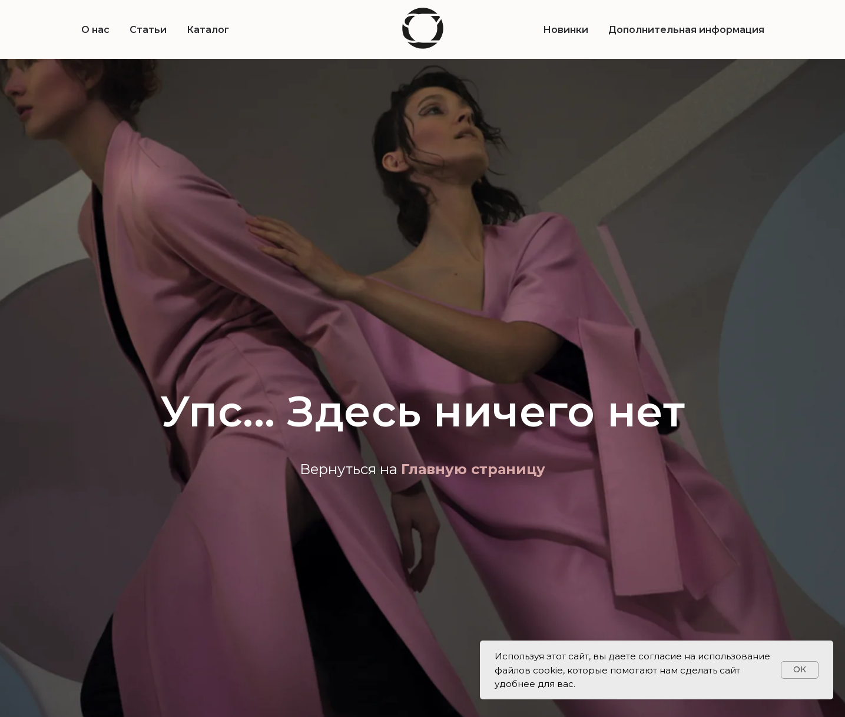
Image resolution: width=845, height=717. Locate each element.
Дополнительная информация (686, 29)
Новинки (565, 29)
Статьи (148, 29)
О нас (95, 29)
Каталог (208, 29)
